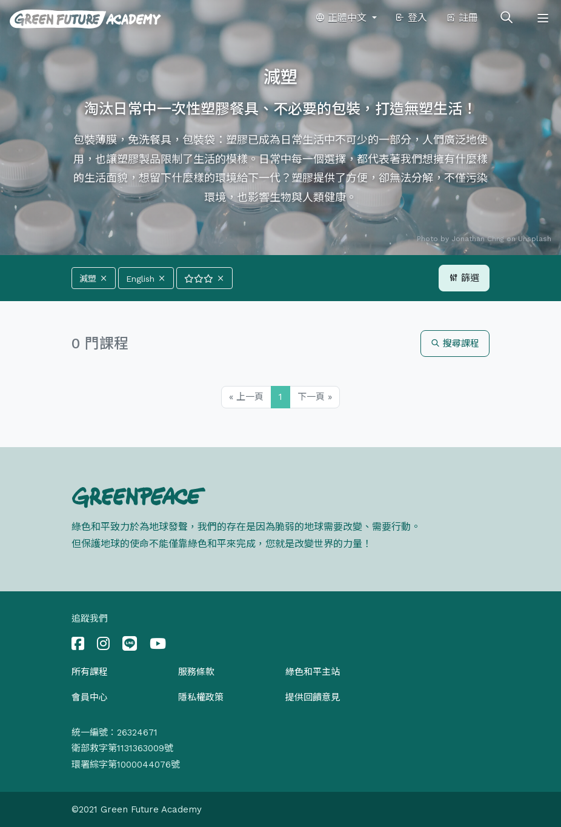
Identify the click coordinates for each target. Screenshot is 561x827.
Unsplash (534, 238)
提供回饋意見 (312, 697)
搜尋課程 (455, 343)
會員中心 (89, 697)
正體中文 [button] (342, 18)
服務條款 (196, 671)
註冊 (462, 18)
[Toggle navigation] (543, 18)
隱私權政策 (201, 697)
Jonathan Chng (477, 238)
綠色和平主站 (312, 671)
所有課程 (89, 671)
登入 (411, 18)
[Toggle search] (506, 18)
